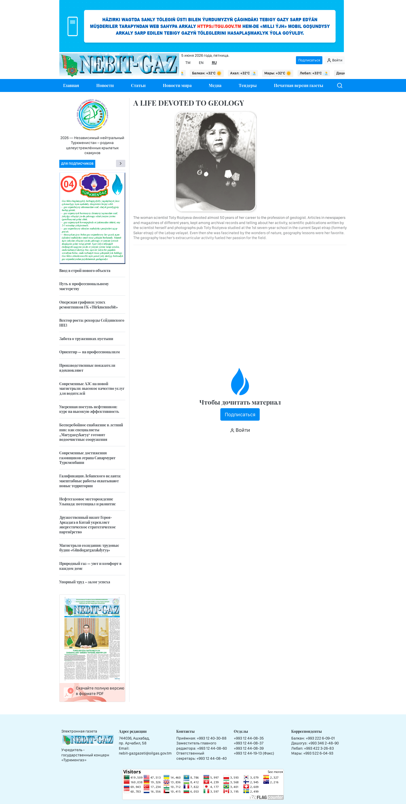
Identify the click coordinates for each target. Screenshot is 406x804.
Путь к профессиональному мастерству (84, 286)
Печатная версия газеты (298, 85)
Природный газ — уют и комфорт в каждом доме (90, 566)
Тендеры (248, 85)
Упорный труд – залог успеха (84, 581)
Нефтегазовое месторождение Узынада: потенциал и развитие (87, 501)
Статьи (138, 85)
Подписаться (309, 60)
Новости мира (177, 85)
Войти (334, 60)
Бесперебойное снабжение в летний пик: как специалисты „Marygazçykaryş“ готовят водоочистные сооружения (91, 432)
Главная (71, 85)
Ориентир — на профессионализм (89, 351)
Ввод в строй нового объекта (84, 270)
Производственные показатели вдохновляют (87, 368)
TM (188, 62)
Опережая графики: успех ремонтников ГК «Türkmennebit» (88, 305)
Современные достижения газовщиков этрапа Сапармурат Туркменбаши (87, 457)
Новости (105, 85)
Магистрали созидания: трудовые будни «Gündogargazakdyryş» (89, 548)
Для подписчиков (77, 164)
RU (214, 62)
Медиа (215, 85)
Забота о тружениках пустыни (86, 338)
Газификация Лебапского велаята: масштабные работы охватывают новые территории (90, 480)
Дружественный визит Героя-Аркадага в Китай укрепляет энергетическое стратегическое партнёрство (87, 524)
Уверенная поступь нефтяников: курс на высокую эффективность (89, 409)
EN (201, 62)
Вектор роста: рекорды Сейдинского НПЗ (91, 323)
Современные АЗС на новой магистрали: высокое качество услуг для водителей (92, 388)
